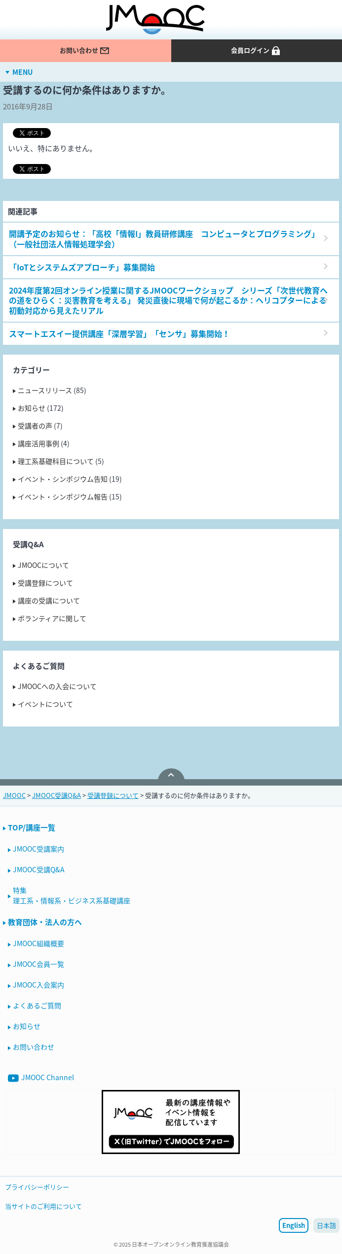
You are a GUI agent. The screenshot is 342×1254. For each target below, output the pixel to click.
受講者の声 (35, 425)
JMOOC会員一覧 (38, 964)
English (293, 1225)
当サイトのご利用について (43, 1206)
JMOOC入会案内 (38, 985)
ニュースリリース (45, 390)
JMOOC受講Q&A (39, 869)
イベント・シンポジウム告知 (63, 479)
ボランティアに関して (52, 618)
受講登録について (45, 583)
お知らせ (31, 408)
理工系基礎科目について (56, 461)
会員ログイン (256, 50)
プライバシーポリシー (37, 1186)
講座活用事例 (38, 443)
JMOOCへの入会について (57, 686)
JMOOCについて (43, 565)
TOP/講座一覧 (31, 827)
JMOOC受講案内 (38, 849)
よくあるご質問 (37, 1005)
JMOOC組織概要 (38, 943)
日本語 (326, 1225)
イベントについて (45, 704)
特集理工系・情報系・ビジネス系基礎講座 (71, 895)
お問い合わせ (85, 50)
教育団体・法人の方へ (45, 922)
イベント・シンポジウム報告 (63, 496)
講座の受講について (49, 600)
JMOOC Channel (41, 1078)
